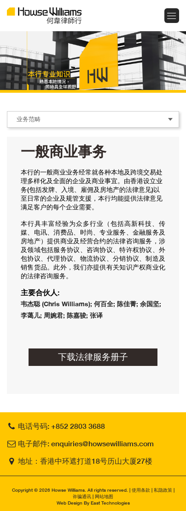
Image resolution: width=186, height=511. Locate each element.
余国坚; (150, 304)
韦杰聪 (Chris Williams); (57, 304)
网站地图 (104, 496)
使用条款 (141, 490)
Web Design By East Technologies (93, 502)
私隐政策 (163, 490)
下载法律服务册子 (93, 356)
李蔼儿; (32, 315)
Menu (171, 15)
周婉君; (55, 315)
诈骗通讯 (82, 496)
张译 (96, 315)
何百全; (105, 304)
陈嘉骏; (78, 315)
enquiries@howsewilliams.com (102, 443)
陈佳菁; (128, 304)
